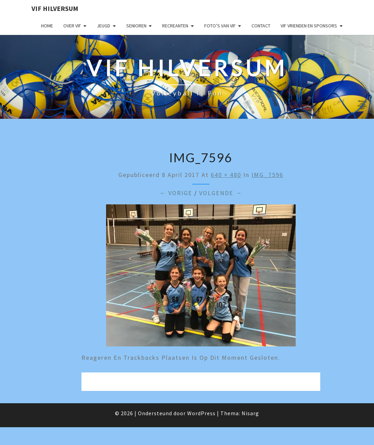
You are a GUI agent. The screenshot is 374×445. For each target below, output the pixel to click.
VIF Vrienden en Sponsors (309, 26)
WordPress (201, 413)
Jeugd (103, 26)
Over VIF (72, 26)
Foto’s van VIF (220, 26)
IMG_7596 (267, 175)
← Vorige (175, 193)
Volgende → (220, 193)
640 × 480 (226, 175)
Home (47, 26)
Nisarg (250, 413)
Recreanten (175, 26)
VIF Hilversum (54, 8)
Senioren (136, 26)
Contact (261, 26)
